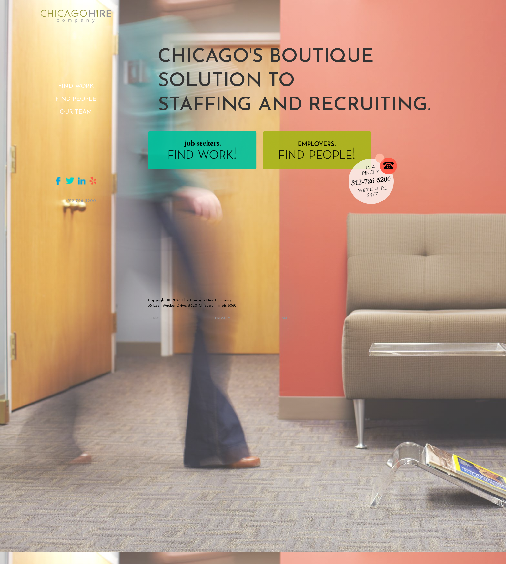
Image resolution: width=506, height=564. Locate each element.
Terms (154, 318)
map (286, 318)
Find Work (76, 86)
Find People (76, 99)
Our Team (76, 112)
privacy (223, 318)
